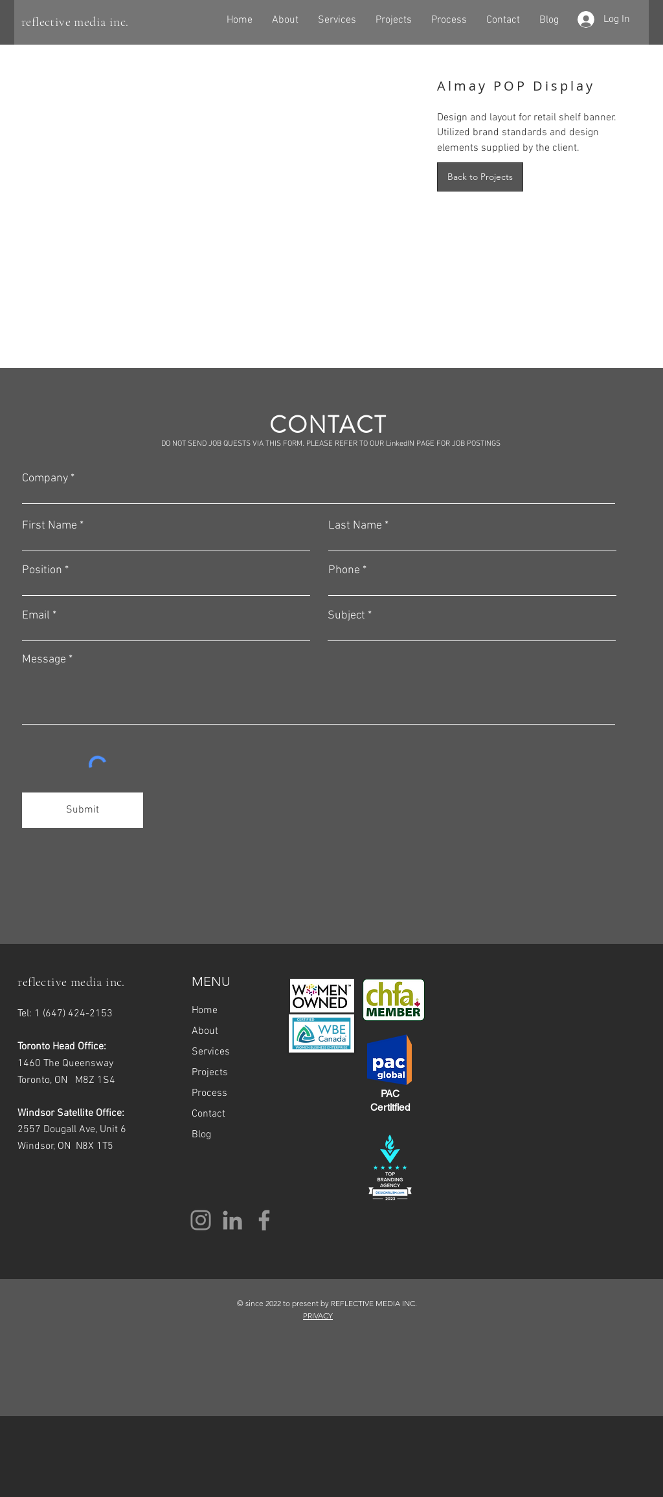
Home (205, 1010)
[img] (225, 134)
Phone (344, 570)
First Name (49, 526)
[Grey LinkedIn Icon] (232, 1220)
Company (45, 479)
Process (209, 1093)
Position (42, 570)
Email (36, 616)
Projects (210, 1072)
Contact (208, 1114)
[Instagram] (200, 1220)
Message (44, 660)
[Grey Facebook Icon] (264, 1220)
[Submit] (82, 810)
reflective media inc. (74, 22)
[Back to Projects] (480, 176)
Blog (201, 1134)
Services (211, 1051)
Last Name (355, 526)
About (205, 1031)
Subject (346, 616)
